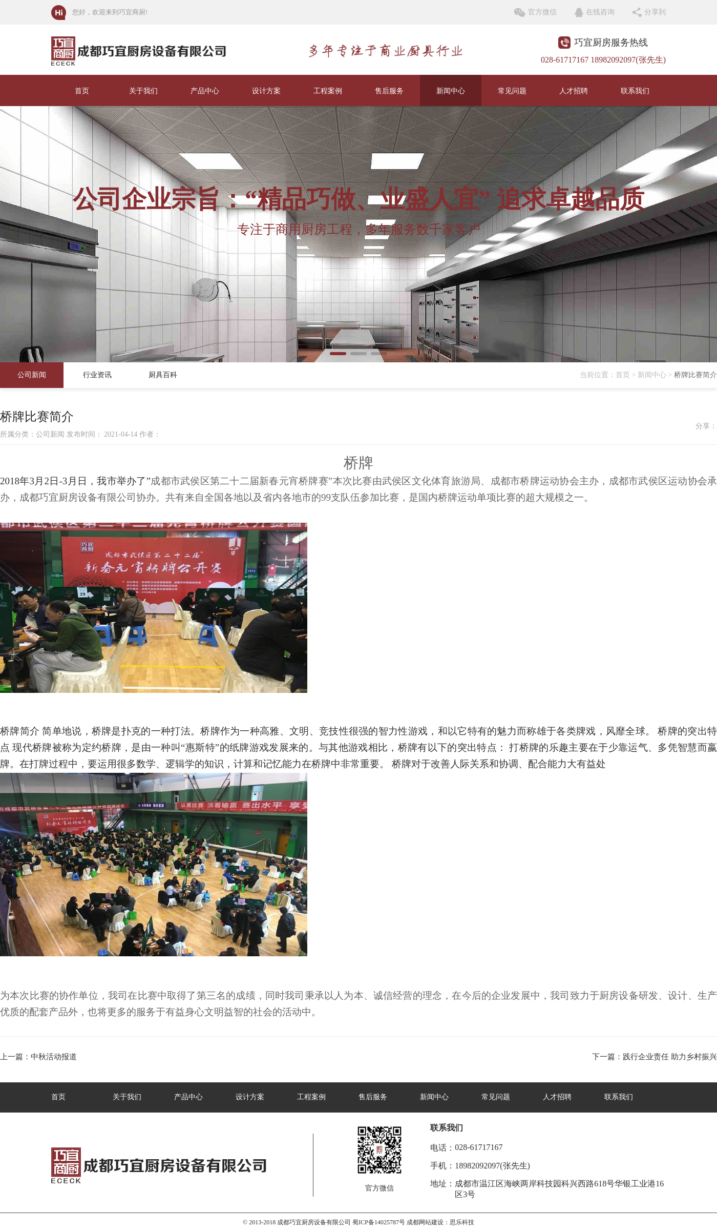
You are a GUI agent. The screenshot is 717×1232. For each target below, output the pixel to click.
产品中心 (205, 91)
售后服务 (389, 91)
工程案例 (327, 91)
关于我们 (143, 91)
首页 (82, 91)
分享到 (655, 12)
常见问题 (512, 91)
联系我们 (635, 91)
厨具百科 (163, 375)
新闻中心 (450, 91)
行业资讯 (97, 375)
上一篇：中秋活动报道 (38, 1057)
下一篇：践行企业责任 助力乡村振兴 (654, 1057)
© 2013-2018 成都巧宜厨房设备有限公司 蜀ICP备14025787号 (324, 1222)
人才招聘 (573, 91)
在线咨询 (600, 12)
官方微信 (542, 12)
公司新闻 (31, 375)
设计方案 (266, 91)
